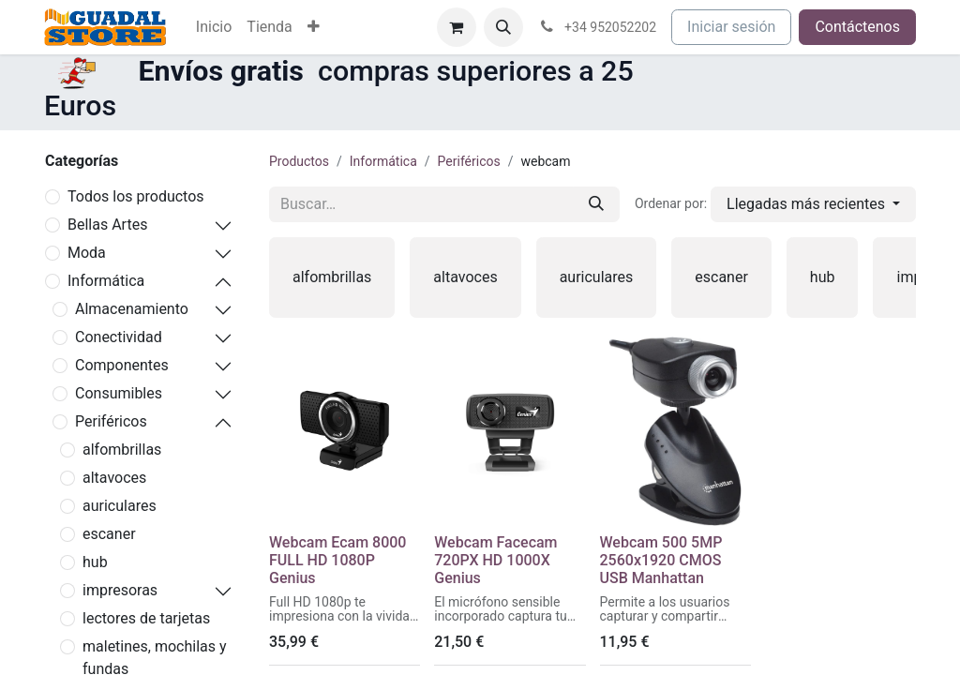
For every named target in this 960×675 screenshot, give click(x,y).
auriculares (119, 506)
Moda (87, 253)
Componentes (122, 365)
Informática (106, 281)
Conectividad (118, 337)
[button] (503, 27)
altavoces (114, 478)
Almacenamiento (131, 309)
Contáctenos (857, 27)
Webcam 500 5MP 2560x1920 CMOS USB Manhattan (661, 560)
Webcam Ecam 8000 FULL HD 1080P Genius (337, 560)
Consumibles (118, 393)
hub (95, 562)
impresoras (120, 590)
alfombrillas (121, 449)
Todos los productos (136, 196)
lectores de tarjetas (146, 618)
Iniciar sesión (731, 27)
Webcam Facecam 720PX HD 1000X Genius (495, 560)
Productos (299, 161)
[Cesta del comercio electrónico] (456, 27)
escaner (109, 534)
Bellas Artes (107, 224)
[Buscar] (596, 204)
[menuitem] (213, 27)
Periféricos (111, 421)
